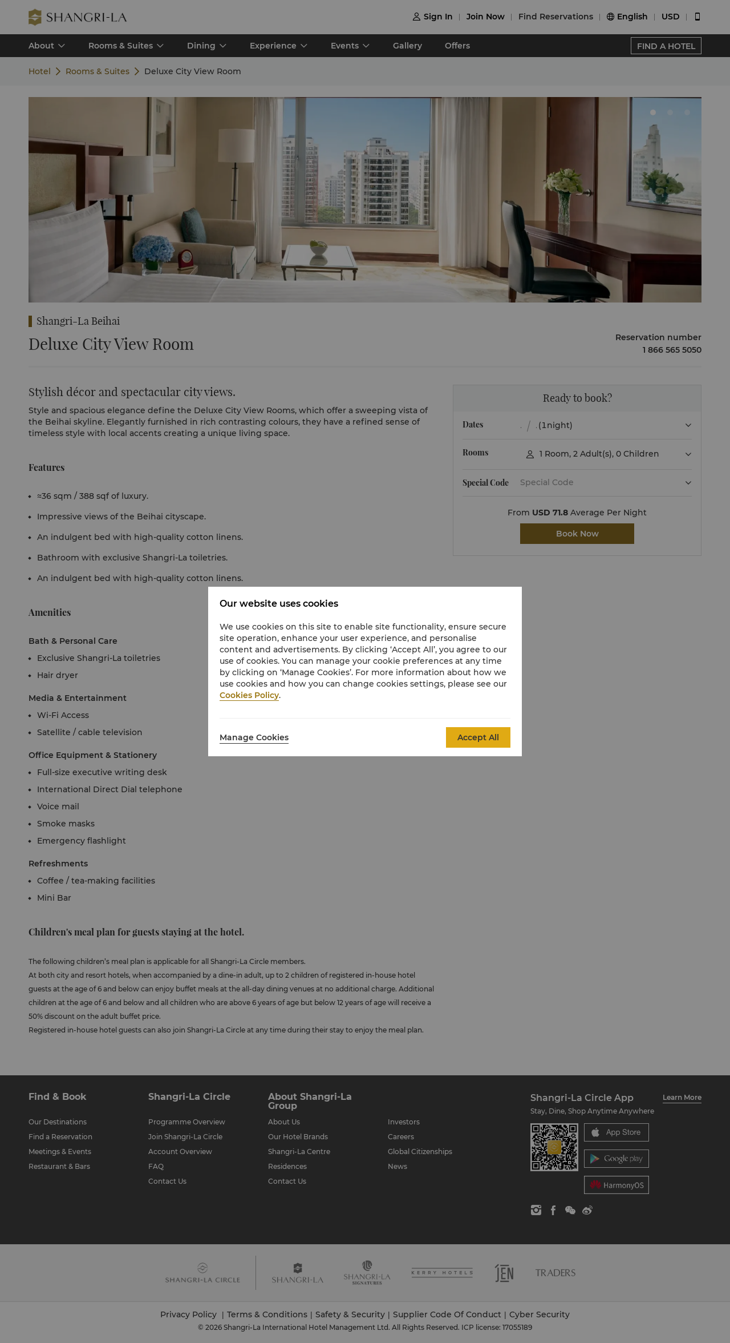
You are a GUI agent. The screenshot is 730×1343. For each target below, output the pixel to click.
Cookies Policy (249, 695)
